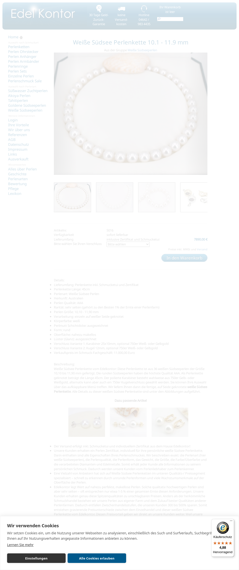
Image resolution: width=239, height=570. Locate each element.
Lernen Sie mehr (20, 544)
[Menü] (231, 522)
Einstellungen (29, 558)
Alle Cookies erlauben (75, 558)
